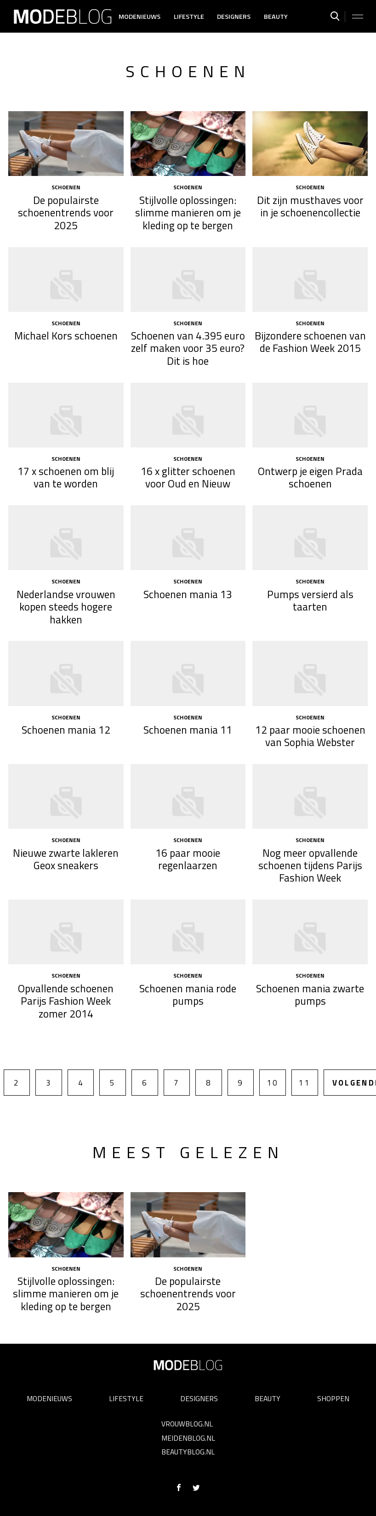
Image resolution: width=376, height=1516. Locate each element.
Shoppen (333, 1398)
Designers (234, 16)
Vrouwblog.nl (187, 1423)
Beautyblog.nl (188, 1451)
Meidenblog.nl (188, 1437)
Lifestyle (189, 16)
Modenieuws (139, 16)
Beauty (276, 16)
